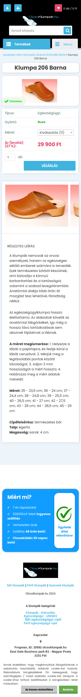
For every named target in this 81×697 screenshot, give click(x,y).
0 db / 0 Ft (70, 9)
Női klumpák (15, 585)
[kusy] (10, 157)
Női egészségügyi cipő (43, 619)
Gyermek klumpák (61, 585)
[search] (67, 31)
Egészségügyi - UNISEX (40, 616)
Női (19, 55)
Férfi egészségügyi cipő (40, 623)
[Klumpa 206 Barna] (40, 91)
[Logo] (41, 18)
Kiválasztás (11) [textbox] (52, 132)
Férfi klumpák (36, 585)
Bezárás (68, 689)
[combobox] (55, 132)
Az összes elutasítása (39, 689)
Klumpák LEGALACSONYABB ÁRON (44, 55)
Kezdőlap (9, 55)
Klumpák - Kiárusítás (40, 612)
